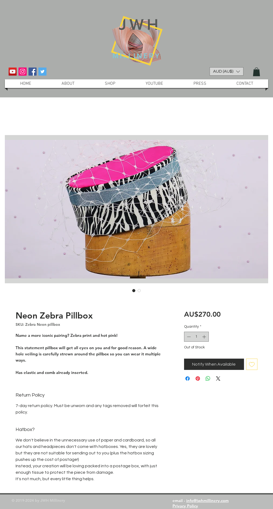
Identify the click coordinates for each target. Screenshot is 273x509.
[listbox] (226, 71)
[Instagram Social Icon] (23, 72)
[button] (226, 71)
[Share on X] (218, 378)
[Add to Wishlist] (251, 364)
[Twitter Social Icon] (42, 72)
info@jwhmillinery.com (207, 500)
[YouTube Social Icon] (13, 72)
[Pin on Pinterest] (198, 378)
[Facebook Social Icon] (32, 72)
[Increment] (204, 336)
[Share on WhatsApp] (208, 378)
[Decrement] (188, 336)
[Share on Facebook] (187, 378)
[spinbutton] (196, 336)
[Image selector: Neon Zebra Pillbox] (133, 290)
